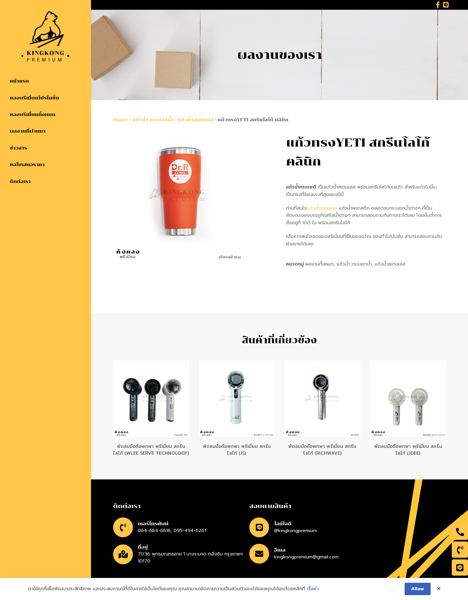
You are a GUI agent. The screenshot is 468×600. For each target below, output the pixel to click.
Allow (417, 589)
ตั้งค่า (313, 589)
